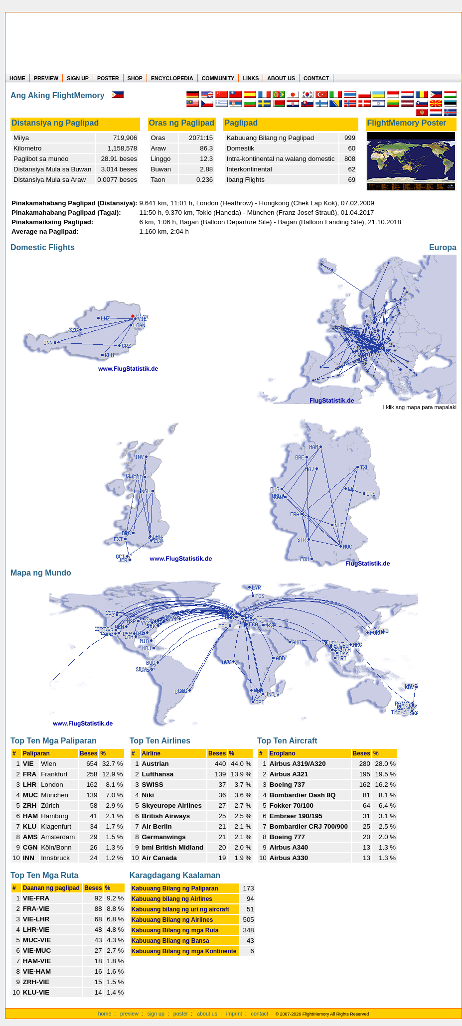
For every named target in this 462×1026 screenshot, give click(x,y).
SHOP (135, 78)
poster (180, 1014)
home (105, 1014)
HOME (17, 78)
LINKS (251, 78)
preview (129, 1014)
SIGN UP (78, 78)
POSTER (108, 78)
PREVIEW (46, 78)
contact (259, 1014)
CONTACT (316, 78)
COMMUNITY (218, 78)
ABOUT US (281, 78)
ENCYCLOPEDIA (172, 78)
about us (207, 1014)
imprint (234, 1014)
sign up (156, 1014)
